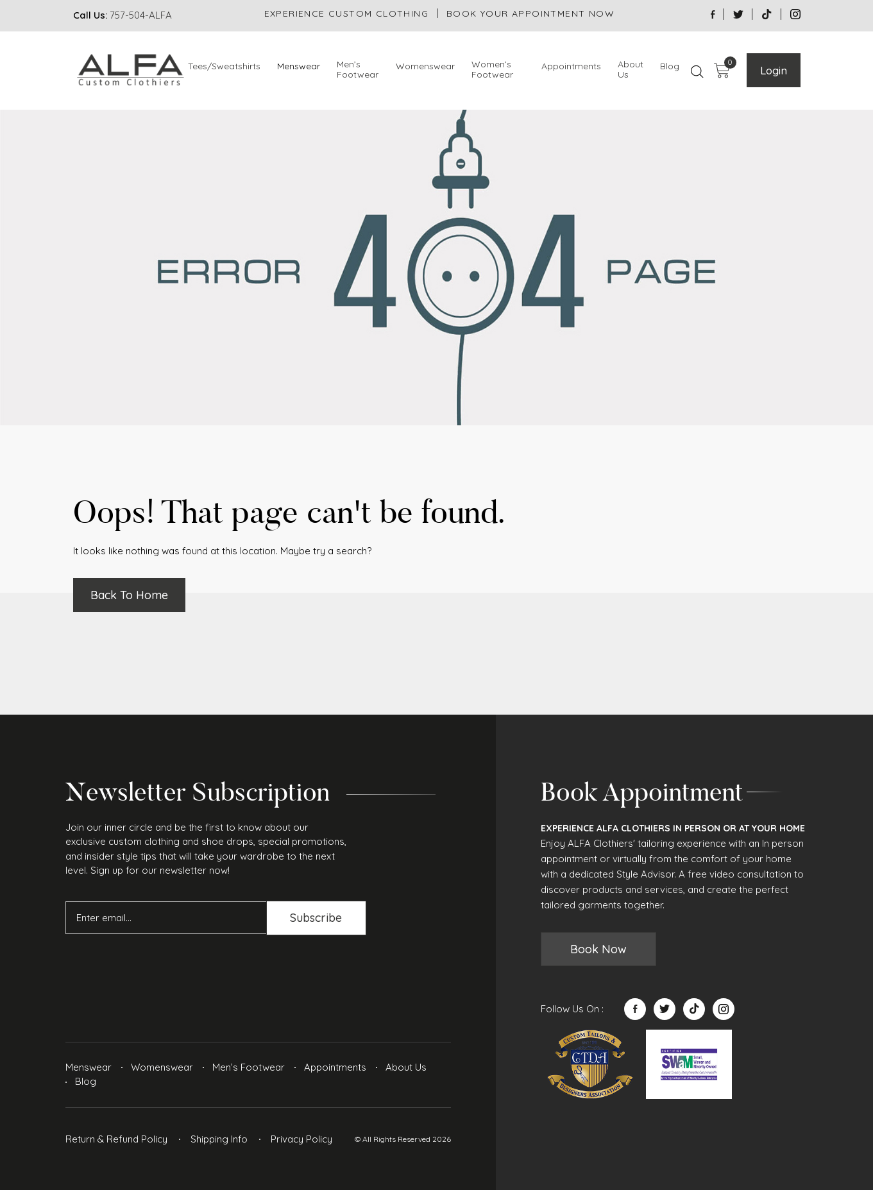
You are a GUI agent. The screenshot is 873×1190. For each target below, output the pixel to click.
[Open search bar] (697, 70)
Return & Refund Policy (116, 1139)
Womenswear (425, 66)
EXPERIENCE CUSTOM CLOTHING (346, 13)
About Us (630, 70)
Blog (669, 66)
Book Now (598, 949)
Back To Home (129, 595)
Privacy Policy (301, 1139)
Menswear (298, 66)
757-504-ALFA (141, 15)
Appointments (571, 66)
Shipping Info (219, 1139)
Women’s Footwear (492, 70)
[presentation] (162, 969)
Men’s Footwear (357, 70)
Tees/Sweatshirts (224, 66)
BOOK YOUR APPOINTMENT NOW (530, 13)
